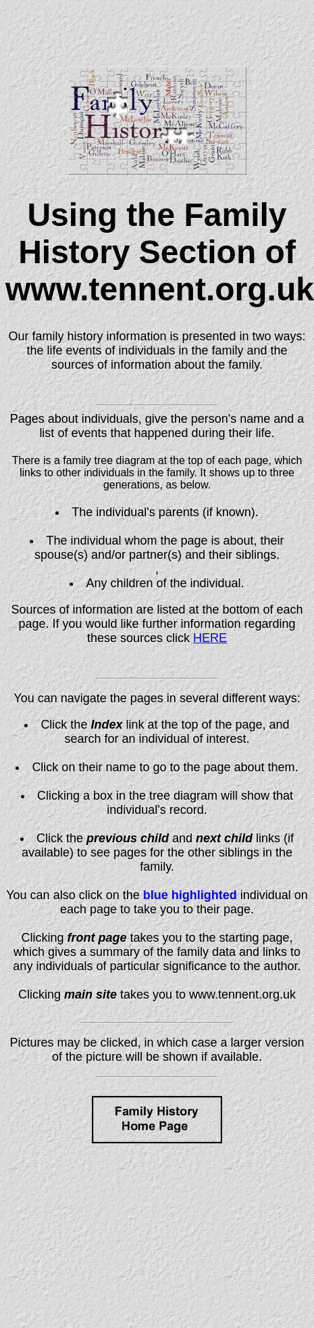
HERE (210, 638)
